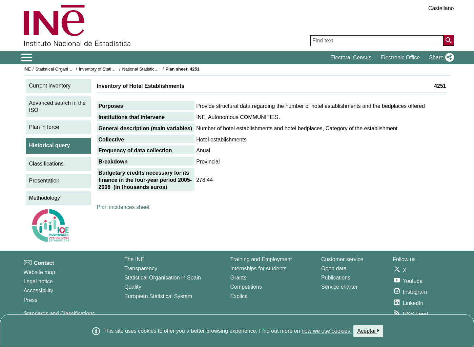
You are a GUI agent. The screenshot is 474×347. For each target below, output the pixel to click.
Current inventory (50, 86)
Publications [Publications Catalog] (335, 278)
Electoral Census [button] (350, 57)
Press (31, 300)
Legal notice (38, 281)
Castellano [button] (441, 8)
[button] (440, 58)
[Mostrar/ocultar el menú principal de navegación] (26, 58)
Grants (238, 278)
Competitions (246, 287)
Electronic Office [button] (400, 57)
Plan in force (44, 127)
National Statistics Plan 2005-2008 (155, 69)
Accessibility (38, 290)
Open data (334, 268)
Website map (39, 272)
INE (27, 69)
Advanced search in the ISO (57, 106)
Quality (132, 287)
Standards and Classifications (59, 313)
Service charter (339, 287)
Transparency (140, 268)
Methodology (44, 198)
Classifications (46, 164)
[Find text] (376, 40)
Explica (239, 296)
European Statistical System (158, 296)
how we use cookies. (327, 331)
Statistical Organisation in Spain (66, 69)
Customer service (342, 259)
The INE (134, 259)
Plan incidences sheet (123, 207)
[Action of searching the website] (448, 40)
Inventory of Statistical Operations (111, 69)
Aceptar (368, 331)
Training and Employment (261, 259)
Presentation (44, 181)
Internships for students (258, 268)
